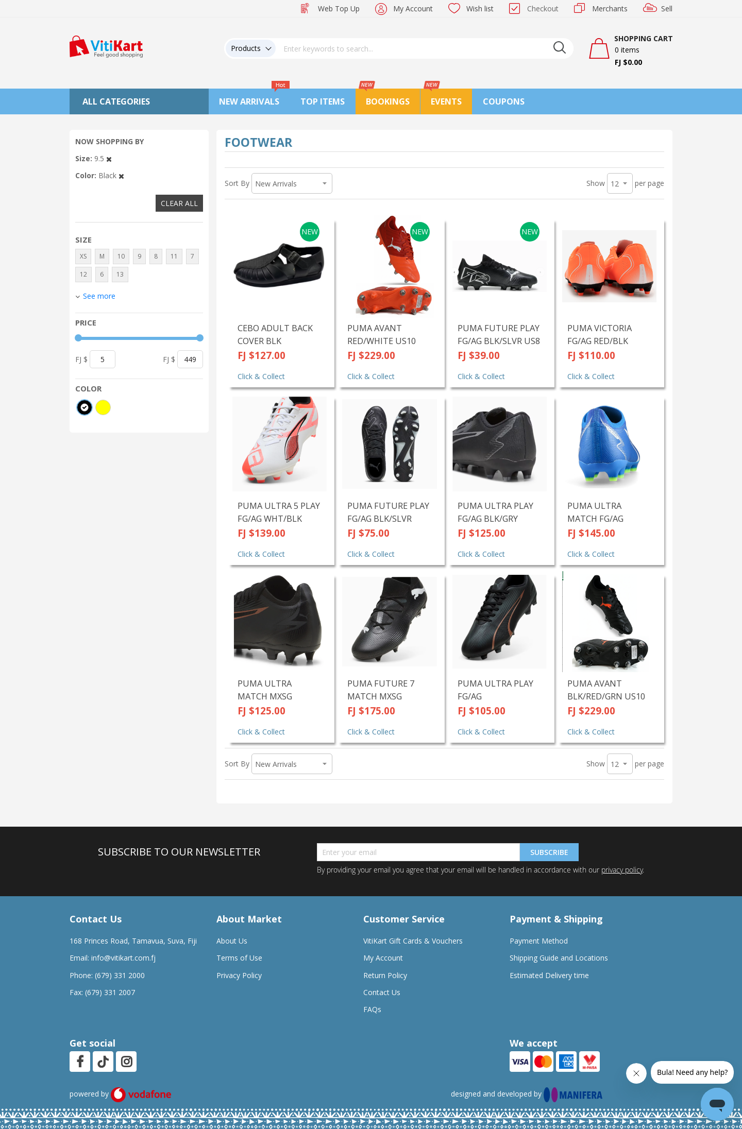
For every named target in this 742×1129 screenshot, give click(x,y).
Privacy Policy (239, 975)
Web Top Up (339, 8)
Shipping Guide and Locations (559, 958)
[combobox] (425, 48)
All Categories (116, 101)
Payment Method (539, 941)
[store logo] (106, 45)
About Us (231, 941)
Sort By (237, 183)
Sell (666, 8)
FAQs (372, 1009)
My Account (413, 8)
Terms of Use (239, 958)
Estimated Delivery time (549, 975)
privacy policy (622, 870)
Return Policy (385, 975)
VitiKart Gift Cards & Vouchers (413, 941)
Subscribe (549, 852)
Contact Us (381, 992)
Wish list (480, 8)
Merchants (610, 8)
